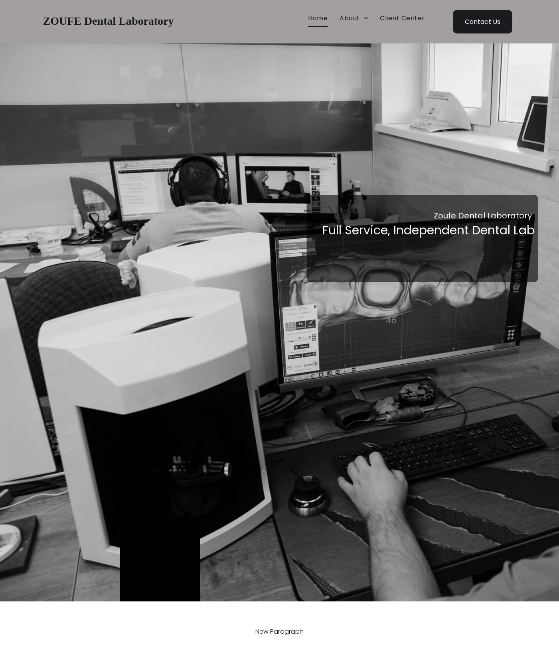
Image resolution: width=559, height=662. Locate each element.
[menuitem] (318, 18)
